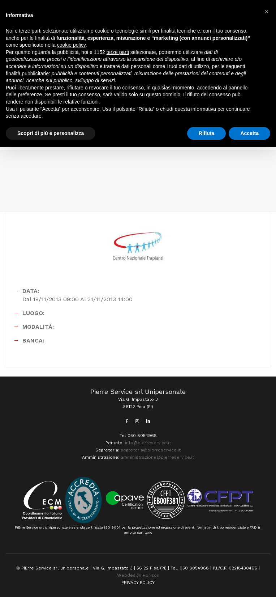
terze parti (118, 52)
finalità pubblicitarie (27, 73)
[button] (266, 11)
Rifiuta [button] (207, 133)
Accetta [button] (249, 133)
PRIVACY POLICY (138, 582)
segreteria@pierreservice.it (151, 450)
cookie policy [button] (71, 45)
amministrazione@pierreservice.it (157, 457)
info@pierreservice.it (148, 442)
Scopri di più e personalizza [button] (50, 133)
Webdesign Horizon (138, 575)
